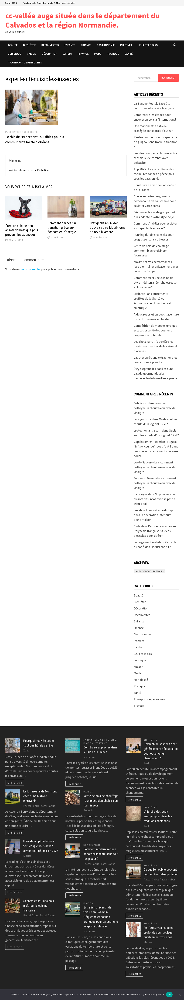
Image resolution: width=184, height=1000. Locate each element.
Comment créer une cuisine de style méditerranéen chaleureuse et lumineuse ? (155, 282)
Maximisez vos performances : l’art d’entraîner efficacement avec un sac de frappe (156, 266)
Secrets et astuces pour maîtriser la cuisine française (38, 905)
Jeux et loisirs (148, 45)
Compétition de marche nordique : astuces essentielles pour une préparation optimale (156, 330)
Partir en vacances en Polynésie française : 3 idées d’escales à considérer (155, 531)
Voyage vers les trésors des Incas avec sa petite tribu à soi (154, 499)
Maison (31, 53)
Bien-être (29, 45)
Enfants (69, 45)
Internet (126, 45)
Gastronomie (106, 45)
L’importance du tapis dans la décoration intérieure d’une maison (154, 515)
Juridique (14, 53)
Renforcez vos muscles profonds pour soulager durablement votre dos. (158, 932)
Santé (129, 53)
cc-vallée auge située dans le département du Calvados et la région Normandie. (82, 20)
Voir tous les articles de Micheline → (30, 170)
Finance (86, 45)
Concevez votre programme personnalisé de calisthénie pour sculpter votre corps (155, 201)
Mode (97, 53)
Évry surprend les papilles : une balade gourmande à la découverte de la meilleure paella (155, 373)
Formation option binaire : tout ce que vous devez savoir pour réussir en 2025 (40, 846)
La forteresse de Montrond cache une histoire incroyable (40, 796)
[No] (179, 994)
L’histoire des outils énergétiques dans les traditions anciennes (158, 816)
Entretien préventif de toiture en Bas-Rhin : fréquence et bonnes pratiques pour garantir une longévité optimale (100, 917)
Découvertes (50, 45)
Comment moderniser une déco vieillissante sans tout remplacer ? (100, 853)
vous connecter (31, 269)
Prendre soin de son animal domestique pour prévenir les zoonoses (21, 230)
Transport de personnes (25, 62)
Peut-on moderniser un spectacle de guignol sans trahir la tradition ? (155, 142)
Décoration (49, 53)
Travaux (83, 53)
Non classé (141, 680)
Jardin (67, 53)
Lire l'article (14, 782)
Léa (136, 510)
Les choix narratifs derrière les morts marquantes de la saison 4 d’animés (155, 346)
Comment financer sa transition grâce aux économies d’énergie (62, 227)
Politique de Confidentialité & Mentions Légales (49, 3)
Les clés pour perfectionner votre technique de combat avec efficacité (155, 158)
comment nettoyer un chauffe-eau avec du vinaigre (155, 408)
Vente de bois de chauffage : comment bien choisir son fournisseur (152, 250)
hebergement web (146, 542)
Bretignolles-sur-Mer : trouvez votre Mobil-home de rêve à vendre (107, 227)
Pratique (113, 53)
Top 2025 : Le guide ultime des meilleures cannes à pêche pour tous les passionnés (154, 174)
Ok (169, 994)
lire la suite (74, 784)
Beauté (13, 45)
